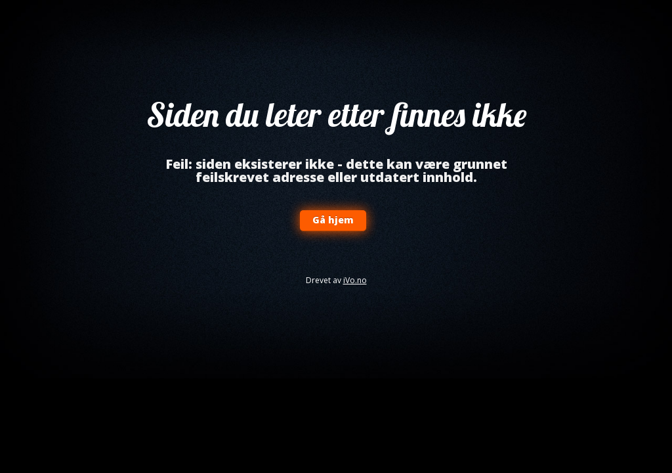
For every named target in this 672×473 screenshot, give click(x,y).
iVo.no (355, 280)
